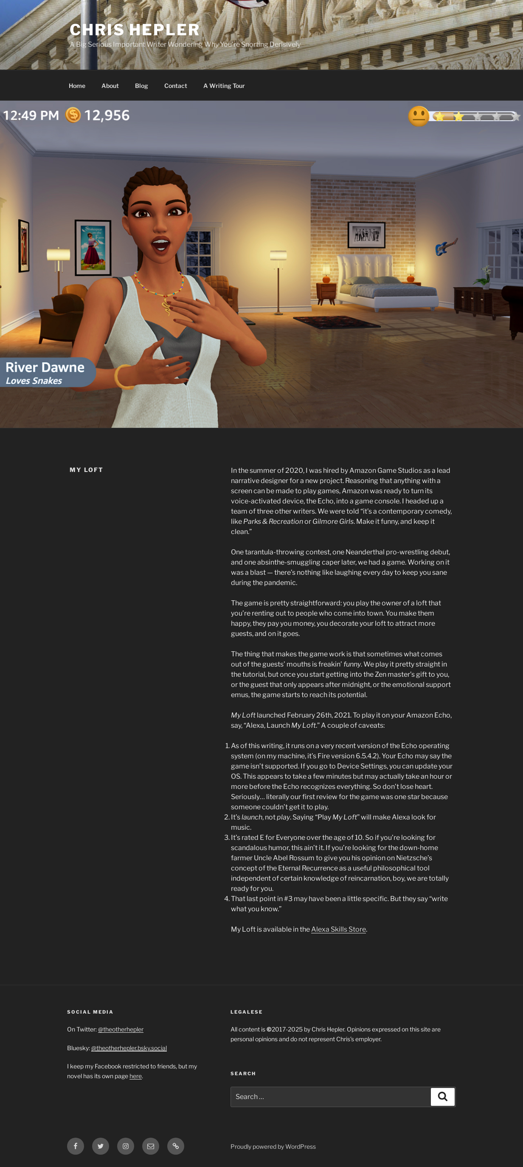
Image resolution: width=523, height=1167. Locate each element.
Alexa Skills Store (338, 929)
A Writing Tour (224, 85)
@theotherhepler (120, 1029)
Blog (141, 85)
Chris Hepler (135, 29)
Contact (175, 85)
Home (77, 85)
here (135, 1075)
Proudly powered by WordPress (273, 1146)
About (110, 85)
